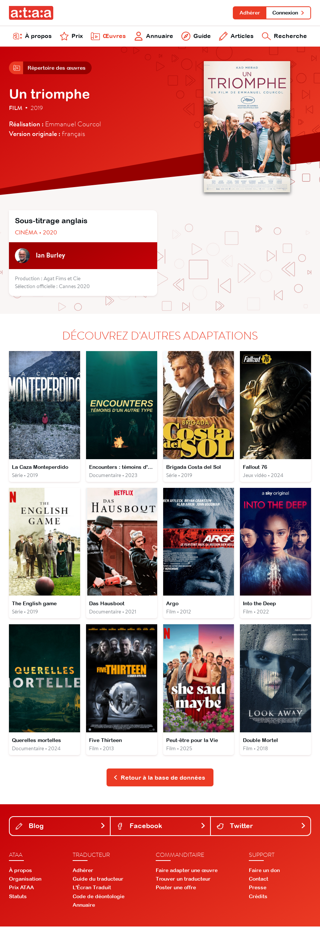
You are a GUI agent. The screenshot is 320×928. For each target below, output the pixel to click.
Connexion (288, 13)
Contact (258, 880)
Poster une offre (176, 889)
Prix (71, 36)
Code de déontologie (98, 897)
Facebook (161, 827)
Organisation (25, 880)
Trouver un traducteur (183, 880)
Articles (236, 36)
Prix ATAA (21, 889)
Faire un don (264, 871)
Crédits (258, 897)
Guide (196, 36)
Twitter (261, 827)
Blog (60, 827)
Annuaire (153, 36)
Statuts (18, 897)
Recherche (284, 36)
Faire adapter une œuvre (187, 871)
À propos (32, 36)
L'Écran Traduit (92, 889)
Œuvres (108, 36)
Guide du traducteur (98, 880)
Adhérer (249, 13)
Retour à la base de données (159, 778)
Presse (257, 889)
